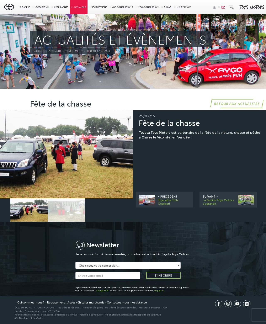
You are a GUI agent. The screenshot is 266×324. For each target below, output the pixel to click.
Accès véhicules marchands (85, 302)
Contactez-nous (118, 302)
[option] (66, 154)
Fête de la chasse (99, 50)
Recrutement (98, 6)
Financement (32, 311)
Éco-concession (147, 6)
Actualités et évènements (66, 50)
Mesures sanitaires (149, 307)
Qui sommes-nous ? (30, 302)
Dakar (166, 6)
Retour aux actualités (237, 103)
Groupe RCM (102, 290)
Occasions (40, 6)
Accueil (39, 50)
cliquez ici (159, 290)
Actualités (78, 6)
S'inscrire (163, 275)
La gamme (24, 6)
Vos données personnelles (121, 307)
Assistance (139, 302)
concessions (121, 6)
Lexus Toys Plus (51, 311)
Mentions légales (93, 307)
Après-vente (59, 6)
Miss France (182, 6)
